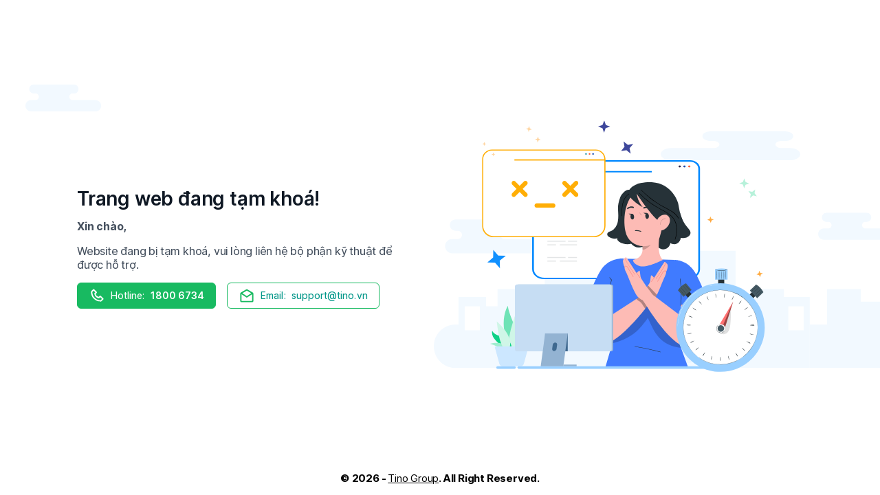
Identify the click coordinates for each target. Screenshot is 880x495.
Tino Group (413, 478)
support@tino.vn (303, 295)
